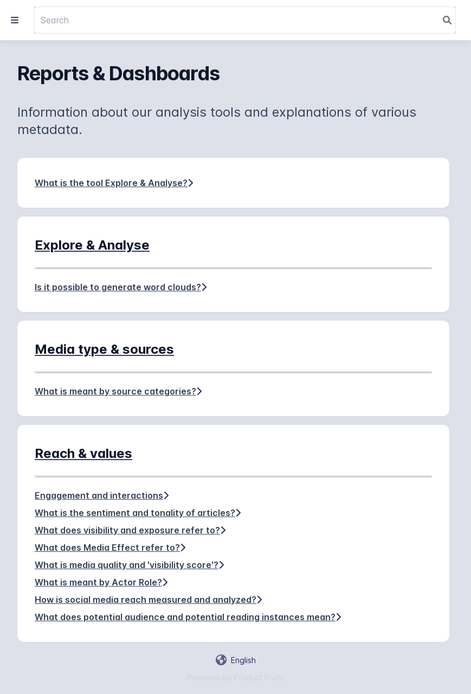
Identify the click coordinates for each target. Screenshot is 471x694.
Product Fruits (259, 677)
